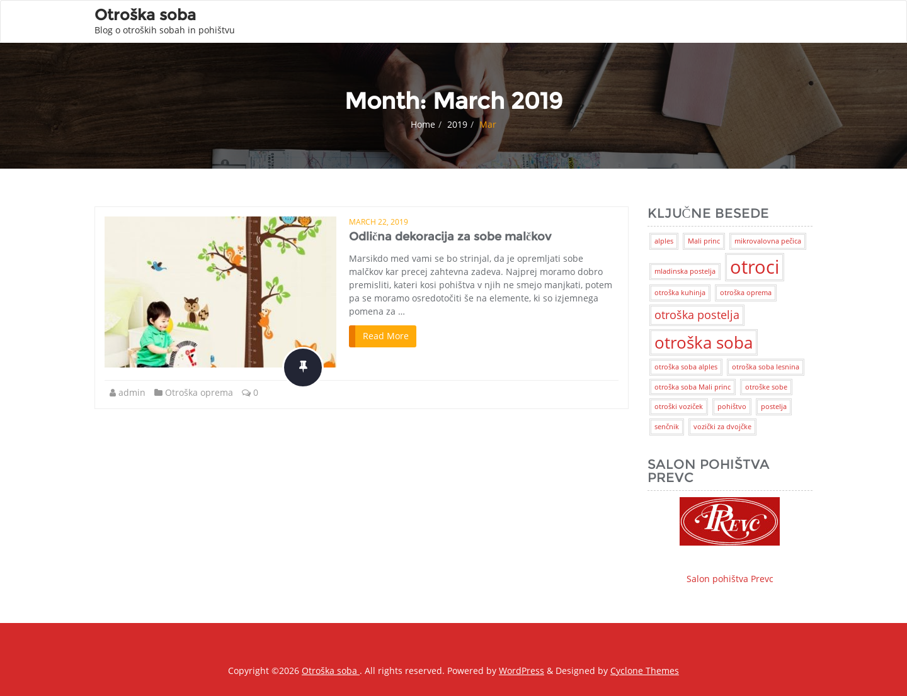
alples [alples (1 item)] (663, 241)
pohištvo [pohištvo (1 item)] (731, 406)
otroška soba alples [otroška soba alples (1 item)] (685, 366)
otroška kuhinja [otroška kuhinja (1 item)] (679, 292)
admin (131, 392)
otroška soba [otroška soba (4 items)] (703, 342)
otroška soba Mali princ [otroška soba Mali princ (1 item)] (692, 387)
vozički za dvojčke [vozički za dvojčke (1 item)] (722, 426)
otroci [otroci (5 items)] (754, 266)
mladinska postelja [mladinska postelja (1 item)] (685, 271)
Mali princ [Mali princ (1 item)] (704, 241)
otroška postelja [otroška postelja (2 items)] (696, 314)
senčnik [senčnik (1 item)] (666, 426)
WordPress (521, 670)
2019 (457, 124)
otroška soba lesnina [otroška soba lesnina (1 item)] (765, 366)
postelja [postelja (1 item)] (774, 406)
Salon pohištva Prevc (730, 541)
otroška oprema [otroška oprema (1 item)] (746, 292)
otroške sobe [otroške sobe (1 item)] (766, 387)
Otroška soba (331, 670)
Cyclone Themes (644, 670)
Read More (386, 336)
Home (423, 124)
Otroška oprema (199, 392)
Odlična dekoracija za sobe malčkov (450, 237)
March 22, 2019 (378, 221)
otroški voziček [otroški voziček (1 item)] (678, 406)
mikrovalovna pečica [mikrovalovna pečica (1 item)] (767, 241)
